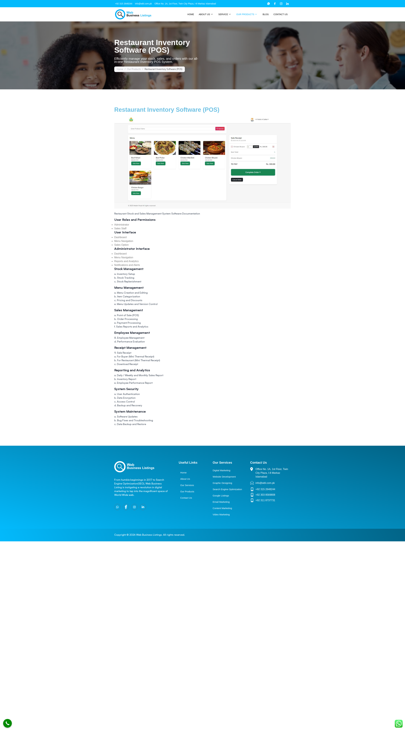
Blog (266, 14)
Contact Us (280, 14)
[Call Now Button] (7, 723)
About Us (206, 14)
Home (190, 14)
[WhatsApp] (268, 3)
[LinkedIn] (287, 3)
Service (224, 14)
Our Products (246, 14)
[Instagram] (281, 3)
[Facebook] (274, 3)
